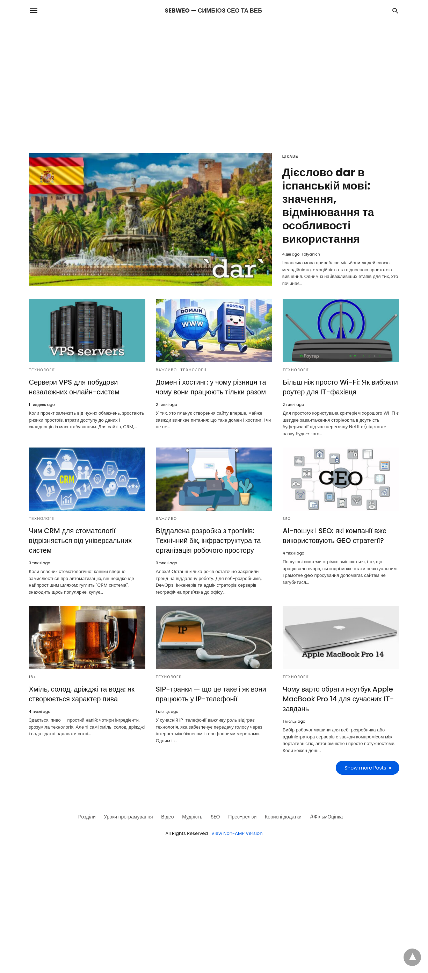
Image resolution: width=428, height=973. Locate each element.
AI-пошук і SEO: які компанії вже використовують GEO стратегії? (334, 535)
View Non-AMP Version (236, 833)
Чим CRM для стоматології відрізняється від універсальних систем (80, 540)
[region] (214, 81)
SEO (287, 518)
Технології (42, 370)
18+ (33, 677)
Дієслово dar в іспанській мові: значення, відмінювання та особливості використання (328, 205)
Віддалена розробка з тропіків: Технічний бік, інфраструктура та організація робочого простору (208, 540)
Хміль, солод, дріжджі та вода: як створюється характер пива (82, 694)
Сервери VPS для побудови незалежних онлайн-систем (74, 387)
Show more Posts (365, 767)
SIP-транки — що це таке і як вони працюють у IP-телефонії (211, 694)
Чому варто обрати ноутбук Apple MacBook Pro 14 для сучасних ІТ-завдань (338, 699)
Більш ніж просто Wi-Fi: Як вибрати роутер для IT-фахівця (340, 387)
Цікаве (290, 156)
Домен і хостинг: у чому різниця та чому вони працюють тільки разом (211, 387)
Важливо (166, 370)
